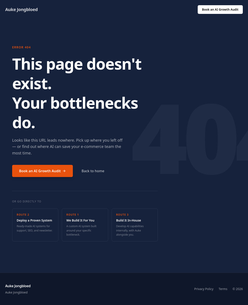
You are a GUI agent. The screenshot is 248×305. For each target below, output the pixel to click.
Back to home (93, 171)
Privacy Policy (203, 289)
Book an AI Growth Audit (220, 9)
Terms (223, 289)
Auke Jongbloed (21, 9)
